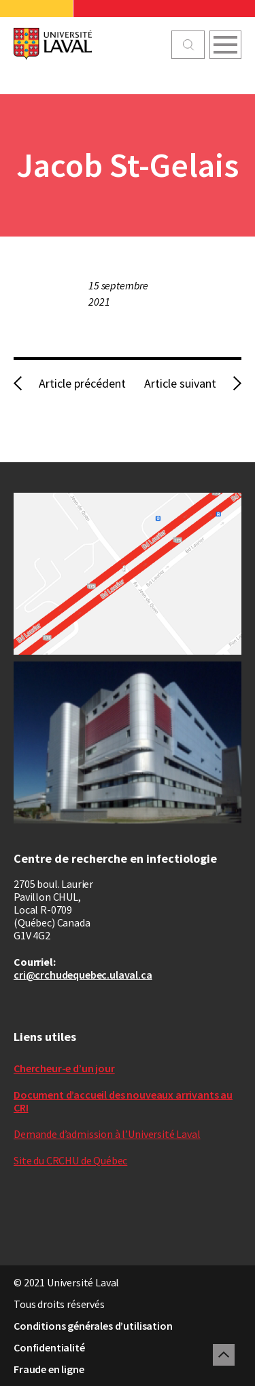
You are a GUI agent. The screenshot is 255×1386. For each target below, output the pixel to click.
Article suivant (180, 383)
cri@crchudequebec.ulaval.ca (83, 974)
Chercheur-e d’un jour (64, 1068)
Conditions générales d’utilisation (93, 1325)
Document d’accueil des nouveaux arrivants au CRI (123, 1101)
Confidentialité (49, 1347)
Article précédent (82, 383)
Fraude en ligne (49, 1369)
